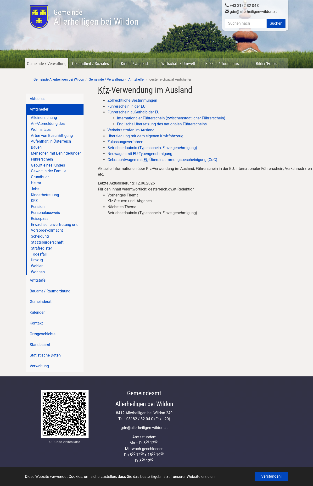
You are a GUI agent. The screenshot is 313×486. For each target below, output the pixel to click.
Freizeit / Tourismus (222, 63)
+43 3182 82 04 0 (242, 5)
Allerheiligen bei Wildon (96, 17)
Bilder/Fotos (266, 63)
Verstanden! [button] (271, 476)
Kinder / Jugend (134, 63)
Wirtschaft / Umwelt (178, 63)
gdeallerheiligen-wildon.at (251, 11)
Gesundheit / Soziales (90, 63)
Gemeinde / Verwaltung (47, 63)
